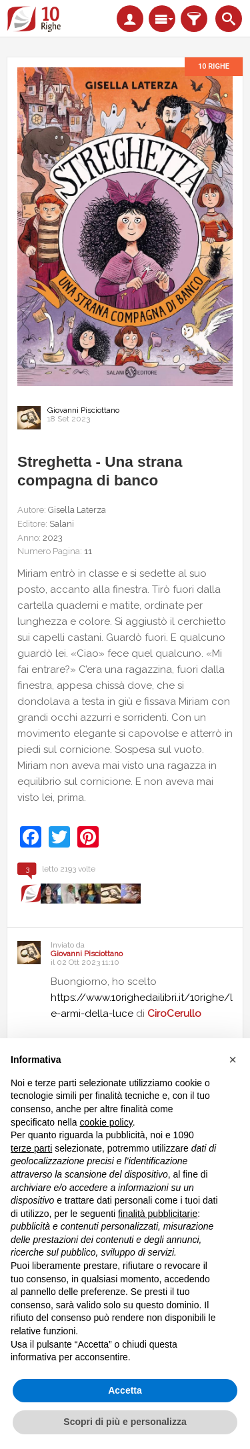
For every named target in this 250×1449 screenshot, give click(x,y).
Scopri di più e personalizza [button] (124, 1421)
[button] (232, 1059)
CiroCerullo (174, 1014)
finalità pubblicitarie (157, 1213)
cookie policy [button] (106, 1122)
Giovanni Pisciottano (83, 410)
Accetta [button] (125, 1390)
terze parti (31, 1148)
